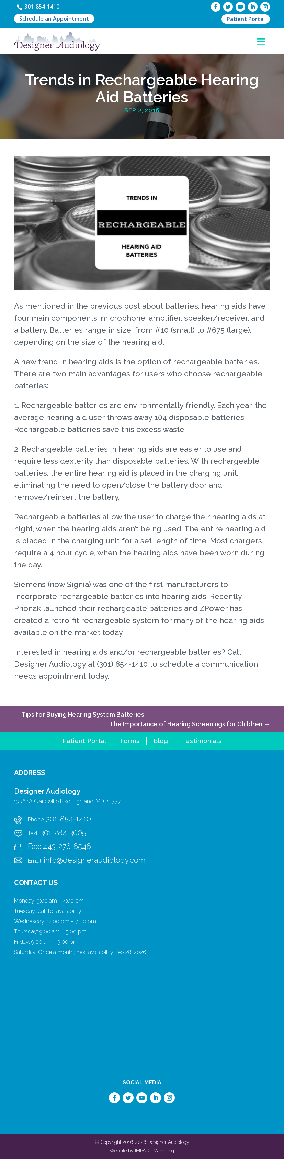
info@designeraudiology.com (95, 860)
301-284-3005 (63, 833)
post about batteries (161, 306)
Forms (130, 742)
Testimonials (202, 742)
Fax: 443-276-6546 (59, 846)
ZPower (214, 609)
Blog (161, 742)
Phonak (27, 609)
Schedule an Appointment (54, 19)
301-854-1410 (44, 7)
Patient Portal (246, 19)
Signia (78, 585)
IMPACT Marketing (154, 1151)
